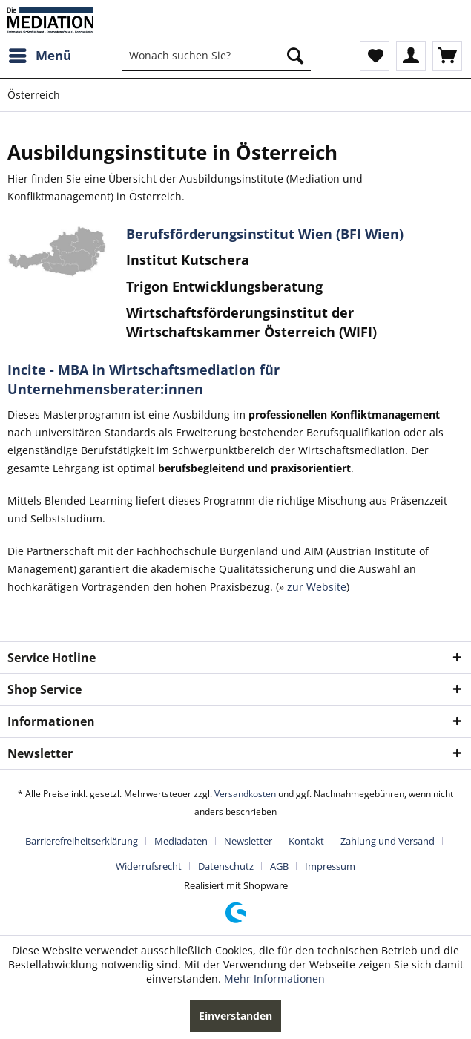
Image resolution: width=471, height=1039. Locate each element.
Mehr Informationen (274, 978)
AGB (279, 866)
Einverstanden (235, 1016)
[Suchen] (295, 56)
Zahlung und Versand (387, 841)
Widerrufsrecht (149, 866)
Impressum (330, 866)
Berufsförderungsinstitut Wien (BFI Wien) (265, 234)
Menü (40, 54)
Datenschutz (226, 866)
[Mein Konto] (411, 56)
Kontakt (306, 841)
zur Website (315, 587)
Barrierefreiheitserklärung (81, 841)
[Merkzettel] (374, 56)
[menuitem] (39, 56)
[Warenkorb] (447, 56)
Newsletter (248, 841)
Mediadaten (181, 841)
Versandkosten (245, 793)
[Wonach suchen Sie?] (216, 56)
